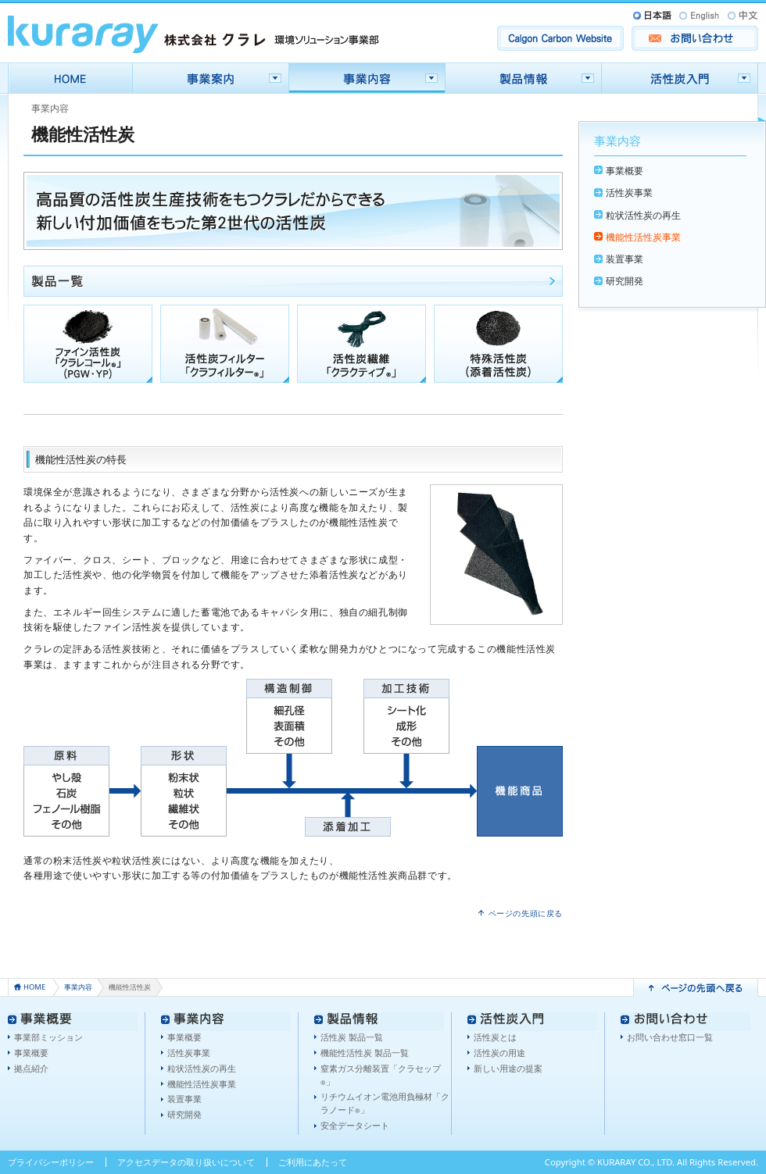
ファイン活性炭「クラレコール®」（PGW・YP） (87, 344)
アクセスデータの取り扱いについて (186, 1162)
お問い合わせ (695, 38)
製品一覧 (293, 281)
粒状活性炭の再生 (643, 215)
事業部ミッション (48, 1037)
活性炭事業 (629, 192)
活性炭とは (495, 1037)
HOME (70, 78)
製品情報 (524, 78)
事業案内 (211, 78)
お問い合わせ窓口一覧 (670, 1037)
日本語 (654, 15)
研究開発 (624, 280)
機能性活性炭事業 (643, 237)
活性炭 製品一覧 (351, 1037)
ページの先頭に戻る (526, 913)
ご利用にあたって (312, 1162)
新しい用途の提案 (508, 1068)
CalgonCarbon (560, 38)
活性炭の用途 (499, 1052)
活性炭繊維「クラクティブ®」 (361, 344)
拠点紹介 (31, 1068)
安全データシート (354, 1125)
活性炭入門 (680, 78)
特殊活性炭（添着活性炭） (498, 344)
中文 (741, 15)
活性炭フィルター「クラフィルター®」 (224, 344)
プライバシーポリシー (51, 1162)
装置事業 (624, 259)
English (700, 15)
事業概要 (624, 170)
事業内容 (367, 78)
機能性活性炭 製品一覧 (364, 1052)
